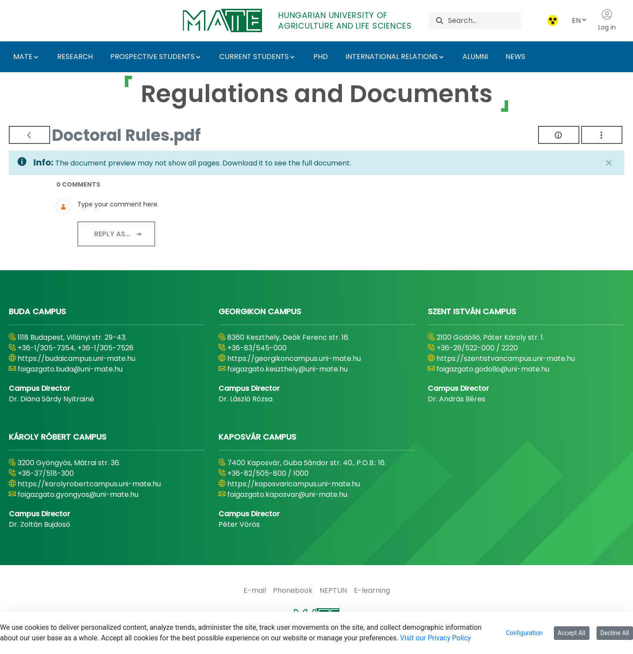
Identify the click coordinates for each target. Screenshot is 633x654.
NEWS (515, 56)
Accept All (572, 632)
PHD (320, 56)
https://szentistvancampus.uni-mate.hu (506, 358)
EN (580, 20)
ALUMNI (475, 56)
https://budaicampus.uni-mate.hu (76, 358)
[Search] (484, 20)
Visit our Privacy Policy (435, 638)
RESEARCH (75, 56)
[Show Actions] (601, 135)
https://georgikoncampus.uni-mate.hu (294, 358)
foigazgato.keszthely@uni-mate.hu (287, 369)
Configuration (524, 632)
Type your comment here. (118, 204)
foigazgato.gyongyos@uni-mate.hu (78, 494)
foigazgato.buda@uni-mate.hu (70, 369)
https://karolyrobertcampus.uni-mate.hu (89, 484)
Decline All (614, 632)
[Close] (609, 163)
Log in (607, 20)
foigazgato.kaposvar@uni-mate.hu (287, 494)
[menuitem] (254, 590)
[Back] (29, 135)
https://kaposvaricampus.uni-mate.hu (293, 484)
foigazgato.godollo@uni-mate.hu (493, 369)
